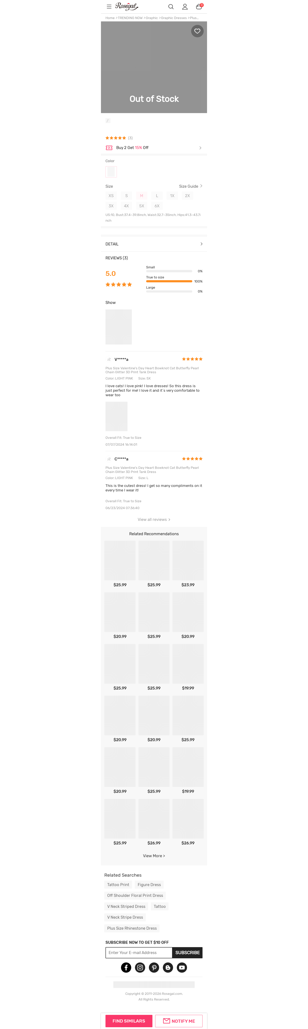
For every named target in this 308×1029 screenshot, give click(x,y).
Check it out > (158, 148)
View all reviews (154, 519)
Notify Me (183, 1021)
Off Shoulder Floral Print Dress (135, 895)
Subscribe (187, 952)
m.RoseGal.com (130, 6)
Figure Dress (149, 884)
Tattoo (160, 906)
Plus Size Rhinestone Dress (132, 928)
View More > (154, 855)
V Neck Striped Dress (126, 906)
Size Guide (188, 186)
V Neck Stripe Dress (125, 917)
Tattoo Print (118, 884)
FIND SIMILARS (129, 1021)
